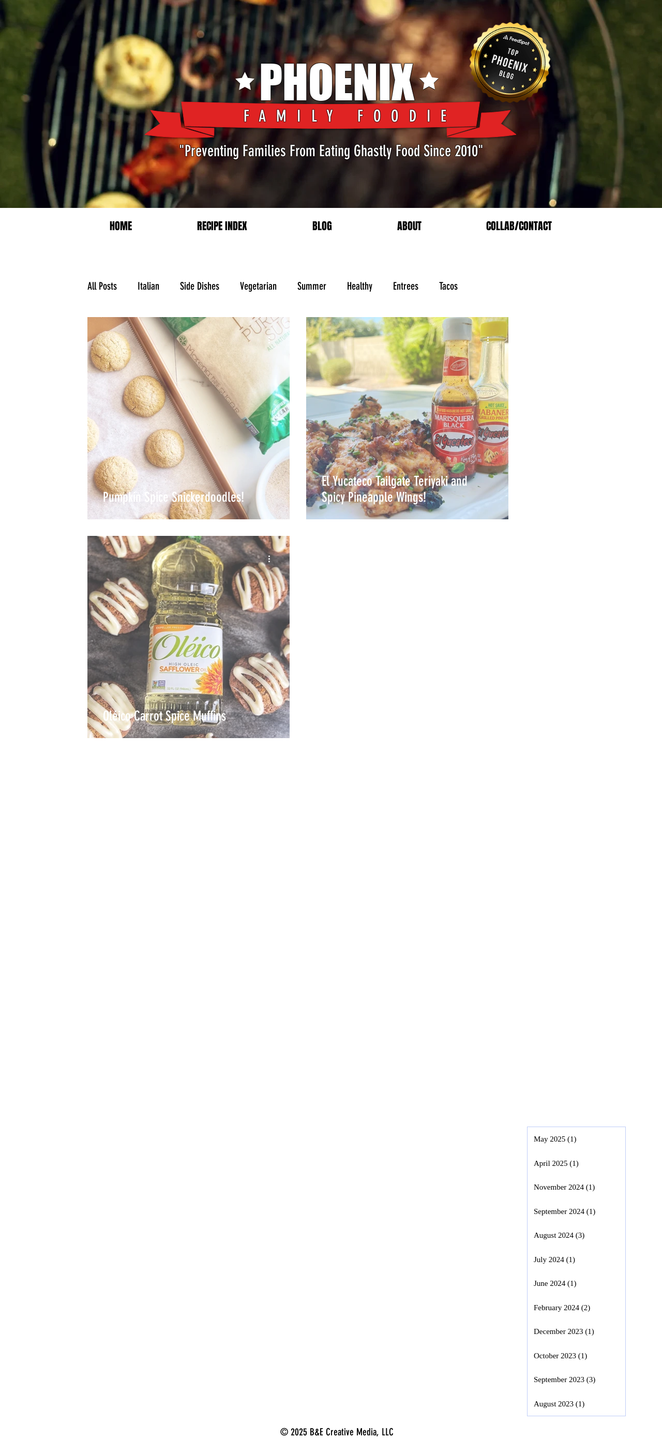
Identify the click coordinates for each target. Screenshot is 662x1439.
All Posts (102, 286)
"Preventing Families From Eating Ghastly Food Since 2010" (331, 151)
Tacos (448, 286)
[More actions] (272, 340)
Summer (311, 286)
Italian (148, 286)
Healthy (359, 286)
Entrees (405, 286)
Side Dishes (199, 286)
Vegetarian (258, 286)
